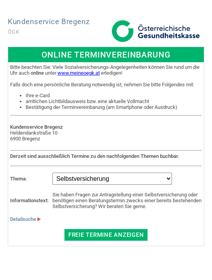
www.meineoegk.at (78, 73)
